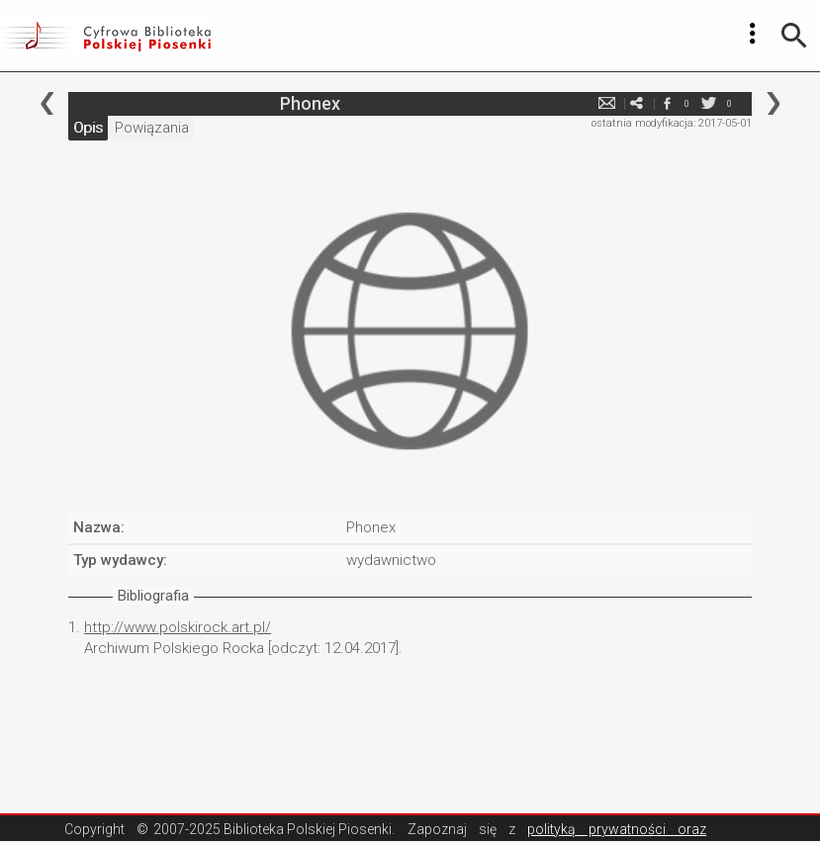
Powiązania (152, 128)
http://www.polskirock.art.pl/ (177, 627)
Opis (88, 128)
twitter (709, 103)
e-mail (607, 103)
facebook (667, 103)
